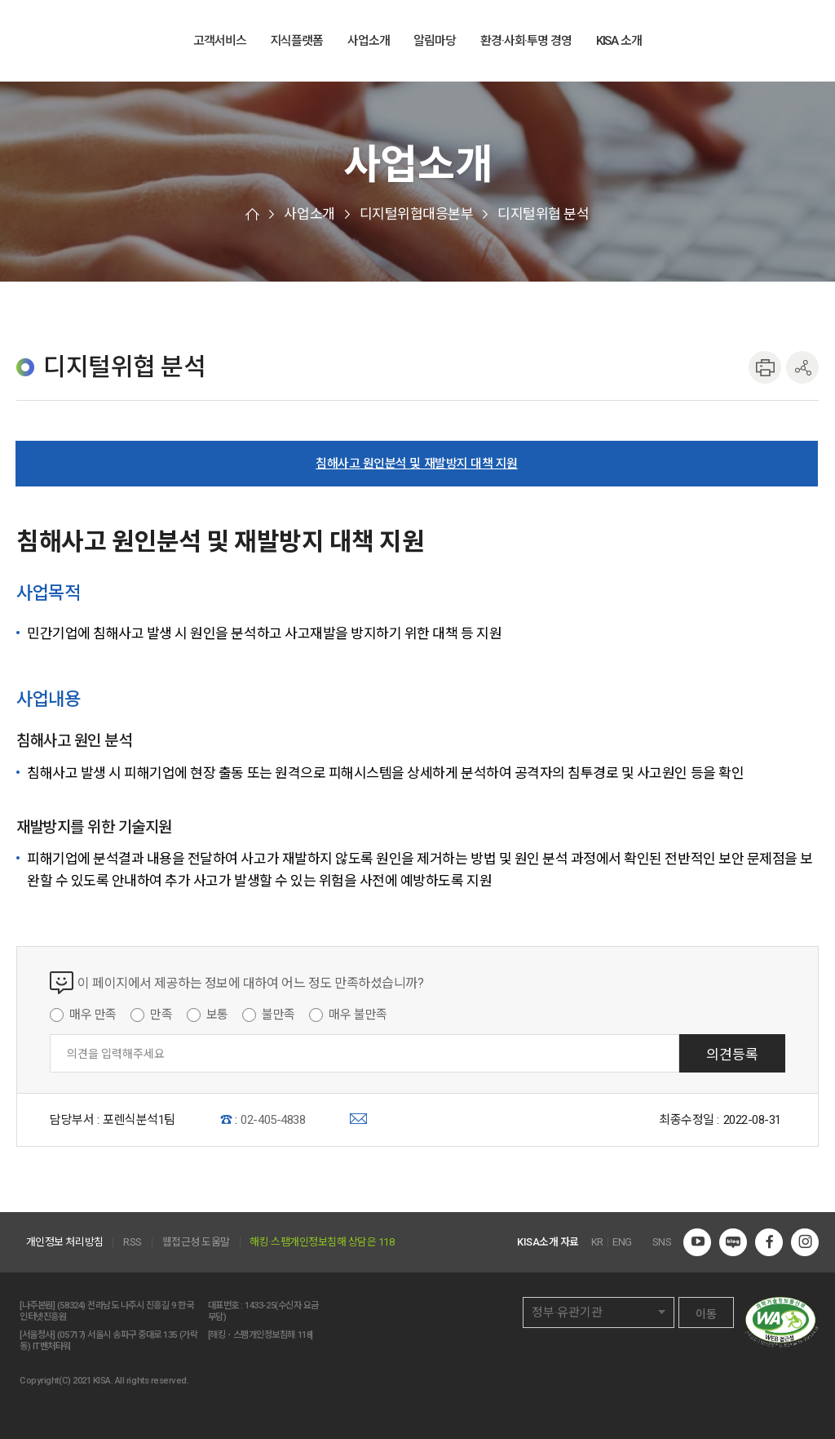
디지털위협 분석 (543, 214)
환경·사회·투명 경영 (526, 40)
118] (305, 1335)
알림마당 (434, 40)
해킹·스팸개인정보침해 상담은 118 (322, 1242)
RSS (132, 1242)
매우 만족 (93, 1014)
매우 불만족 (358, 1014)
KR (597, 1242)
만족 (161, 1014)
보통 (217, 1014)
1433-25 (260, 1305)
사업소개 (368, 40)
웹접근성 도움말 (196, 1242)
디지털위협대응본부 (417, 214)
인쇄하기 (765, 367)
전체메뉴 (739, 42)
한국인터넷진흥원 (81, 40)
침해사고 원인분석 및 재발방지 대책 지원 (417, 463)
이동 (706, 1314)
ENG (774, 42)
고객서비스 (219, 40)
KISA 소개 (619, 40)
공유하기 (802, 367)
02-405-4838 (273, 1120)
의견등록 (732, 1054)
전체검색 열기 (809, 42)
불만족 (278, 1014)
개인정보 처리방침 (65, 1242)
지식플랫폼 (297, 40)
